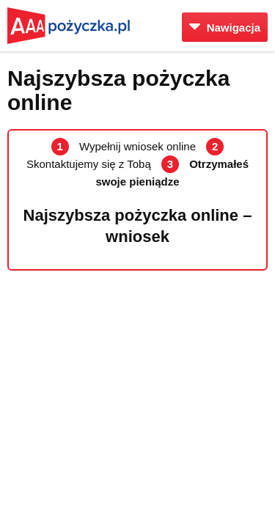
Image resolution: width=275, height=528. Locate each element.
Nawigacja (224, 27)
